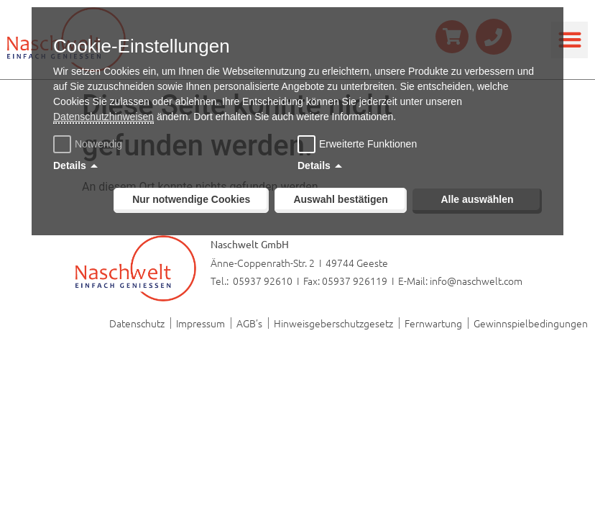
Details (69, 165)
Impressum (200, 323)
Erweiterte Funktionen (368, 144)
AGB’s (249, 323)
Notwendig (89, 144)
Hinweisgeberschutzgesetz (333, 323)
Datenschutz (137, 323)
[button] (569, 40)
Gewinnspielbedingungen (531, 323)
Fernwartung (433, 323)
